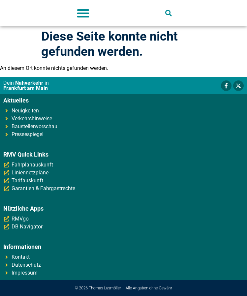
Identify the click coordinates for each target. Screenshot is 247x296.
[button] (83, 13)
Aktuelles (16, 100)
